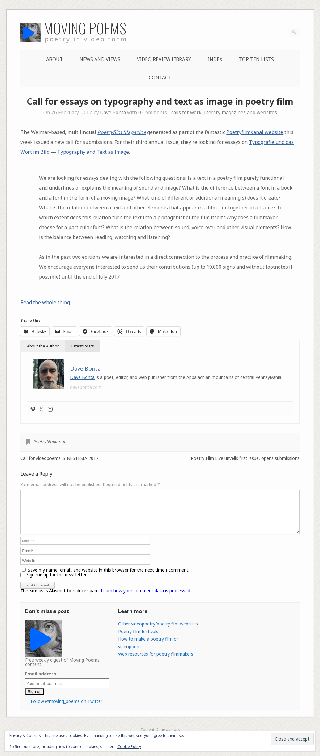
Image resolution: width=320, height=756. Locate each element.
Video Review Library (164, 59)
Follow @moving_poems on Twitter (66, 709)
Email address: (41, 681)
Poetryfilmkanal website (254, 132)
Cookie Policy (129, 746)
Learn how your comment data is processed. (146, 598)
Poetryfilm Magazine (121, 132)
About (54, 59)
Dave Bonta (113, 112)
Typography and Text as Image (93, 152)
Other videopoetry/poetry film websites (158, 631)
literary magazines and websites (240, 112)
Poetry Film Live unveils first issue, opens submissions (245, 458)
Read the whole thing (45, 302)
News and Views (99, 59)
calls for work (186, 112)
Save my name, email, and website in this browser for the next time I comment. (108, 577)
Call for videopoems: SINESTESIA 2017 (59, 458)
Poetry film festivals (138, 639)
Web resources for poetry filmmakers (155, 661)
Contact (160, 77)
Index (215, 59)
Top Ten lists (256, 59)
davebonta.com (86, 387)
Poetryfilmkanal (49, 441)
